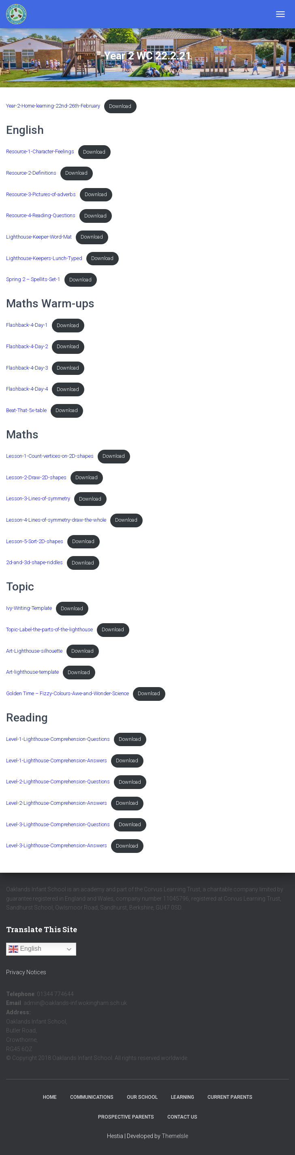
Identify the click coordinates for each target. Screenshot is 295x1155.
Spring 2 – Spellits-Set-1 (33, 280)
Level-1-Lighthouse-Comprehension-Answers (56, 760)
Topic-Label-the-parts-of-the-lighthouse (49, 629)
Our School (142, 1097)
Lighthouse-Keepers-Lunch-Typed (44, 258)
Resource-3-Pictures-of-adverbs (41, 194)
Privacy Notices (26, 972)
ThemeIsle (175, 1136)
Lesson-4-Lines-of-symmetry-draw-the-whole (56, 520)
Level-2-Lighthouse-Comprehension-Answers (56, 803)
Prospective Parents (126, 1117)
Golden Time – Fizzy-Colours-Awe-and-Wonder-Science (67, 693)
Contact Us (182, 1117)
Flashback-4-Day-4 (27, 389)
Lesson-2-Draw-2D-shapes (36, 477)
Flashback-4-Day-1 (27, 325)
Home (50, 1097)
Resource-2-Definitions (31, 173)
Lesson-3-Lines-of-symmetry (38, 499)
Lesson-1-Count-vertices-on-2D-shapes (50, 456)
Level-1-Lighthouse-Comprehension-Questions (58, 739)
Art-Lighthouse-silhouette (34, 651)
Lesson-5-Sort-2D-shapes (34, 541)
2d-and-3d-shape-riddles (34, 563)
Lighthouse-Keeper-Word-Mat (39, 237)
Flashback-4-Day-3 (27, 368)
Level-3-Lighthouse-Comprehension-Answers (56, 846)
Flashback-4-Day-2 (27, 346)
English (25, 949)
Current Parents (229, 1097)
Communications (91, 1097)
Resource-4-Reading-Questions (40, 216)
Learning (182, 1097)
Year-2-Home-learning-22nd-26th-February (53, 106)
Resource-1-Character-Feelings (40, 152)
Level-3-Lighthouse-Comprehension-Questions (58, 824)
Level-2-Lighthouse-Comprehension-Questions (58, 782)
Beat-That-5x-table (26, 410)
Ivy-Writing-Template (29, 608)
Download (120, 106)
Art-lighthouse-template (32, 672)
